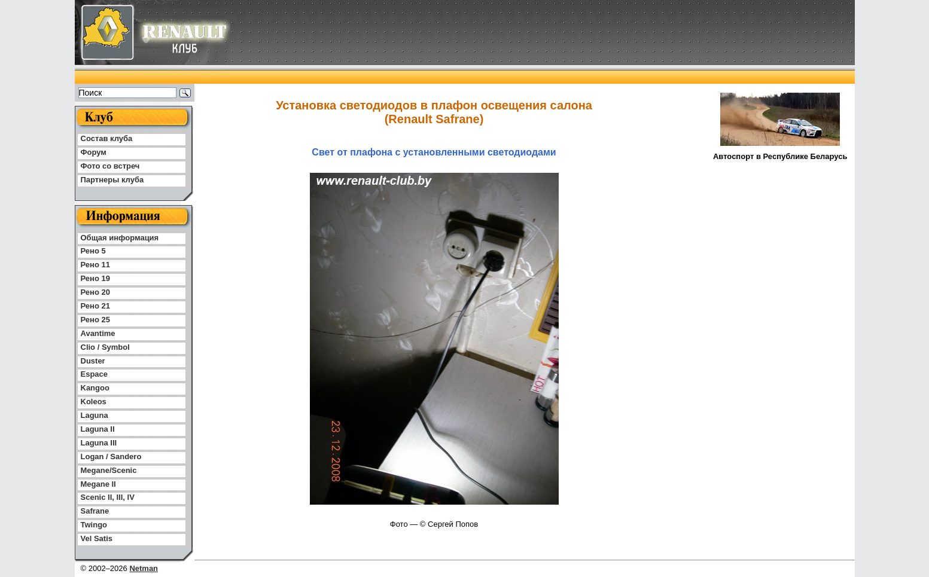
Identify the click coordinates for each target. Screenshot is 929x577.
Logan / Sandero (111, 456)
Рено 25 (95, 319)
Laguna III (99, 442)
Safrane (95, 510)
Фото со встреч (110, 165)
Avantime (98, 333)
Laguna (94, 415)
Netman (143, 568)
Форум (93, 152)
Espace (94, 374)
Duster (93, 360)
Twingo (94, 524)
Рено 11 (95, 264)
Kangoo (95, 387)
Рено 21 (95, 305)
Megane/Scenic (109, 470)
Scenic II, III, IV (108, 497)
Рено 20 (95, 292)
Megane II (98, 484)
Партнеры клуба (112, 179)
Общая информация (120, 237)
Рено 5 (93, 250)
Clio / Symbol (105, 347)
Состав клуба (107, 138)
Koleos (93, 401)
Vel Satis (96, 538)
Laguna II (98, 429)
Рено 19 (95, 278)
